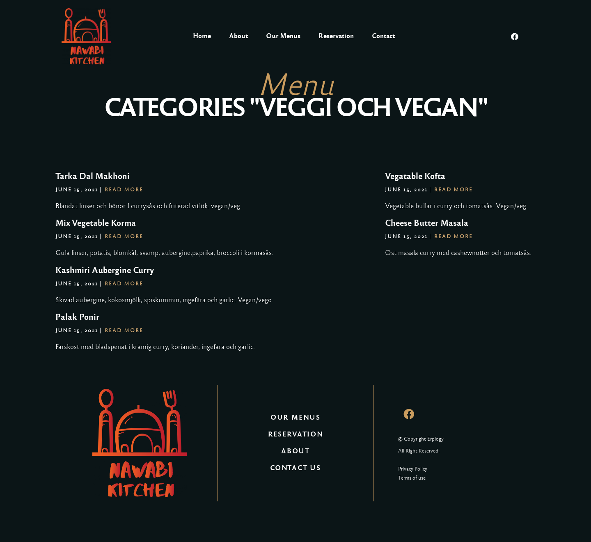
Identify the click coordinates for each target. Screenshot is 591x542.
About (238, 36)
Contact (383, 36)
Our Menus (283, 36)
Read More (124, 190)
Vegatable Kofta (415, 176)
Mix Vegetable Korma (95, 223)
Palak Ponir (77, 317)
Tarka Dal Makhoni (92, 176)
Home (202, 36)
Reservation (336, 36)
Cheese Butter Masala (426, 223)
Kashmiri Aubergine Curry (104, 270)
